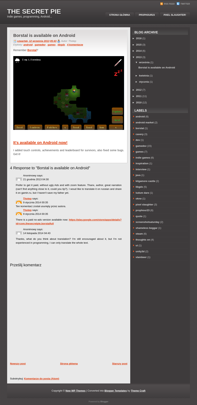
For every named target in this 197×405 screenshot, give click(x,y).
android (28, 44)
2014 (139, 50)
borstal (140, 128)
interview (141, 169)
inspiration (142, 163)
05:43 (53, 41)
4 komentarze (75, 44)
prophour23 (142, 210)
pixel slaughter (144, 204)
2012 (139, 89)
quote (139, 216)
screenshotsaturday (147, 222)
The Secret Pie (34, 11)
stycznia (144, 81)
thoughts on (143, 239)
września (144, 62)
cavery (140, 134)
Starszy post (119, 363)
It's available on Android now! (40, 142)
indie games (143, 157)
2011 (139, 96)
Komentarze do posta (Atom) (41, 378)
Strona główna (119, 15)
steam (139, 233)
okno (139, 198)
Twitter (183, 4)
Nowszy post (18, 363)
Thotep (27, 198)
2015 (139, 44)
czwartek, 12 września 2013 (33, 41)
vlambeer (141, 257)
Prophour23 (147, 15)
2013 (139, 57)
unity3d (140, 251)
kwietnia (144, 75)
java (138, 175)
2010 (139, 102)
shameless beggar (146, 228)
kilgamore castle (145, 181)
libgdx (61, 44)
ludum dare (142, 192)
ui (137, 245)
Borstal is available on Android (44, 35)
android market (145, 122)
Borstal (32, 50)
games (51, 44)
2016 (139, 38)
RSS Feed (167, 4)
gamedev (40, 44)
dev (138, 140)
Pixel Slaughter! (175, 15)
